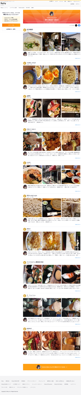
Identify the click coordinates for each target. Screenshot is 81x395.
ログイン (77, 3)
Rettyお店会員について (6, 384)
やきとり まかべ (31, 129)
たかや (28, 162)
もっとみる (77, 48)
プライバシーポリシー (31, 381)
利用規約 (23, 381)
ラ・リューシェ (31, 295)
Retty (2, 381)
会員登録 (72, 3)
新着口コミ (70, 1)
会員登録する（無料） (11, 29)
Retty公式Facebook (48, 384)
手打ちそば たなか (32, 195)
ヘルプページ (73, 384)
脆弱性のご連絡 (50, 381)
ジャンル (61, 1)
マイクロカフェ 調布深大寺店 (35, 262)
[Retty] (3, 4)
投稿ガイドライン (26, 384)
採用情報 (66, 384)
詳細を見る (77, 58)
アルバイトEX (4, 387)
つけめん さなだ (31, 62)
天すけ (28, 229)
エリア (56, 1)
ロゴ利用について (16, 384)
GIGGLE (29, 328)
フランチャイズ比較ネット (22, 387)
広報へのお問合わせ (60, 381)
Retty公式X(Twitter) (58, 384)
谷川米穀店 (30, 29)
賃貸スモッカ (12, 387)
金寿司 (28, 96)
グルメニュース (76, 1)
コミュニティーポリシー (37, 384)
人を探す (51, 1)
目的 (65, 1)
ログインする (11, 25)
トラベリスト (33, 387)
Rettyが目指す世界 (15, 381)
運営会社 (7, 381)
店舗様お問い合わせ (70, 381)
